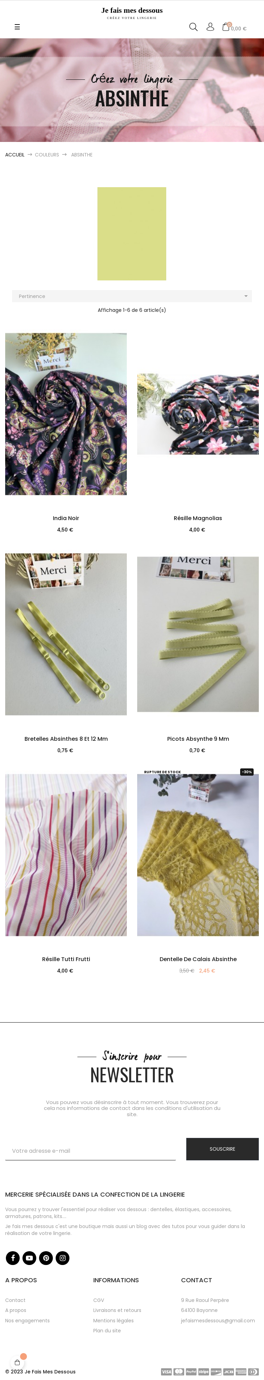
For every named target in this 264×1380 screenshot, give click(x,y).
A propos (15, 1310)
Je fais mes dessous (132, 13)
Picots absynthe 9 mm (198, 739)
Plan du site (107, 1330)
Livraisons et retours (117, 1310)
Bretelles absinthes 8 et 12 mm (66, 739)
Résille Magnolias (198, 518)
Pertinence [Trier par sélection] (134, 296)
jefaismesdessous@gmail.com (218, 1320)
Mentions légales (113, 1320)
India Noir (66, 518)
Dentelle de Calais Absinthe (198, 959)
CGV (98, 1300)
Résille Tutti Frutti (66, 959)
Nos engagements (27, 1320)
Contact (15, 1300)
